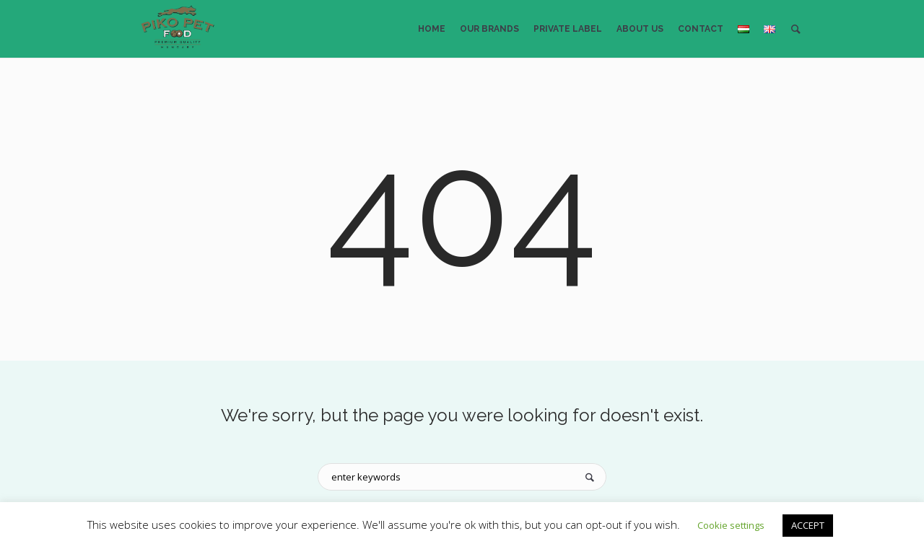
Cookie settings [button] (730, 525)
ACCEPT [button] (807, 525)
